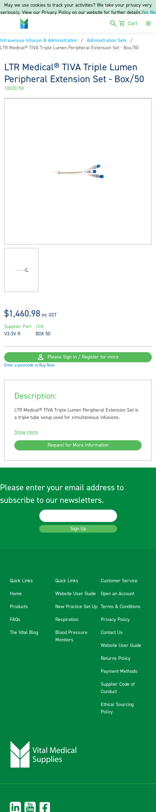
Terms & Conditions (121, 607)
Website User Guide (75, 594)
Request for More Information (78, 445)
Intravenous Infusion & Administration (38, 40)
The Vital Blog (24, 632)
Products (19, 607)
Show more (26, 432)
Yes (145, 12)
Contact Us (112, 632)
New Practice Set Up (76, 607)
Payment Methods (119, 671)
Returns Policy (115, 658)
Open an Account (117, 594)
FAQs (15, 620)
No (153, 12)
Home (16, 594)
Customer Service (119, 581)
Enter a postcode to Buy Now (29, 365)
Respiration (66, 620)
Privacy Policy (115, 620)
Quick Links (21, 581)
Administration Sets (107, 40)
